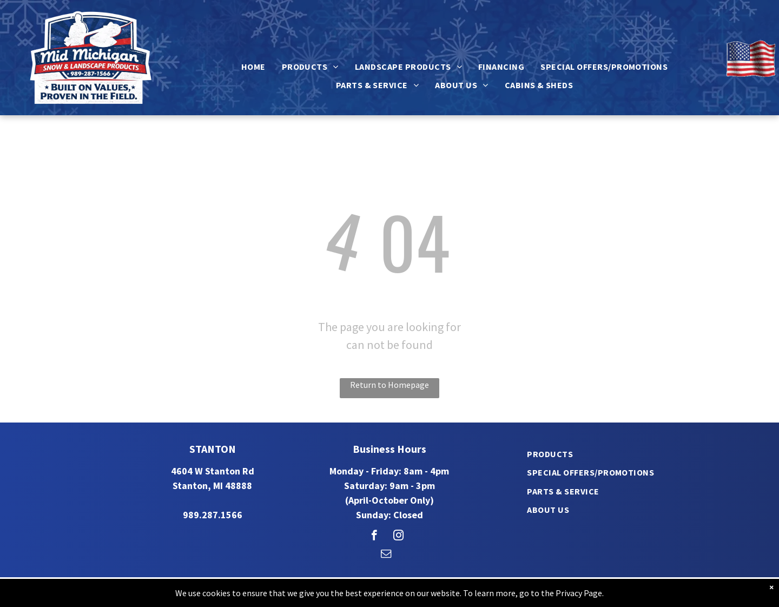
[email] (386, 555)
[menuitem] (253, 66)
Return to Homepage (389, 384)
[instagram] (398, 536)
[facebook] (374, 536)
